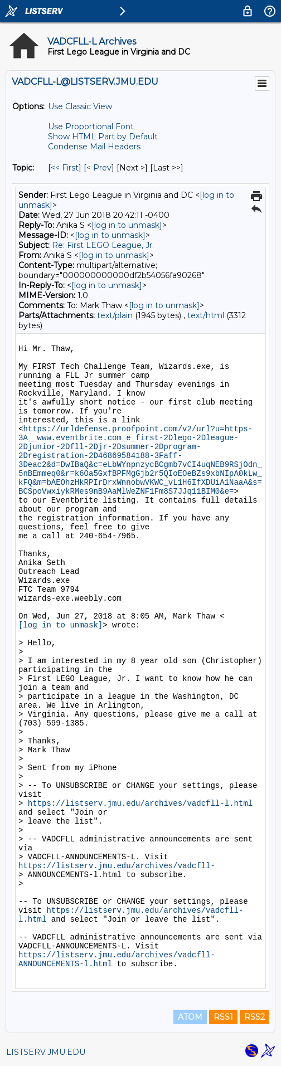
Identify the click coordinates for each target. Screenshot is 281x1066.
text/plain (115, 315)
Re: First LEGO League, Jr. (103, 245)
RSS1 (223, 1017)
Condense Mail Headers (94, 147)
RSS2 (254, 1017)
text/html (205, 315)
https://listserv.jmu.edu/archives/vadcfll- (116, 865)
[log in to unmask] (126, 225)
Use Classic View (80, 106)
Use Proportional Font (91, 126)
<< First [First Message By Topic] (65, 168)
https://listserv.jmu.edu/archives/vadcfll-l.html (140, 803)
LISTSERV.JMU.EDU (45, 1052)
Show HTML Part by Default (103, 137)
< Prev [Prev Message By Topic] (99, 168)
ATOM (190, 1017)
